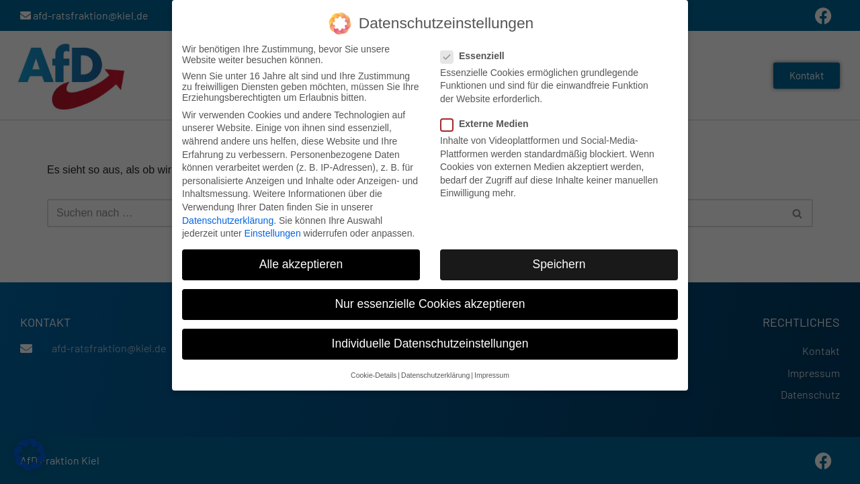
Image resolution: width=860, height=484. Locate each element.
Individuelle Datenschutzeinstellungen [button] (430, 343)
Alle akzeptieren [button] (301, 263)
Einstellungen (273, 232)
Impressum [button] (491, 374)
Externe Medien (488, 123)
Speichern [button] (559, 263)
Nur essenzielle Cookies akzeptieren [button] (430, 303)
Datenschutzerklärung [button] (435, 374)
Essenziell (476, 54)
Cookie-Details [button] (373, 374)
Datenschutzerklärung (227, 219)
